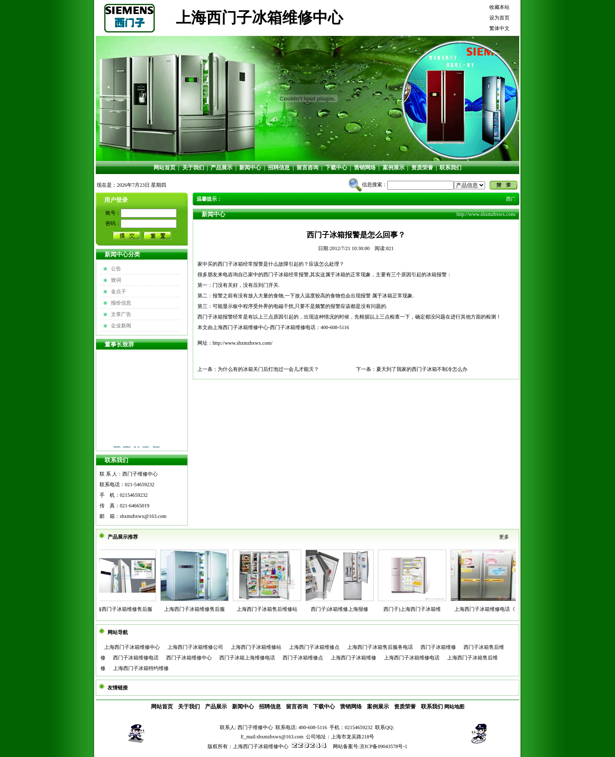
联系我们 (450, 167)
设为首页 (499, 18)
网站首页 (164, 167)
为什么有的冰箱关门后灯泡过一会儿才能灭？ (268, 369)
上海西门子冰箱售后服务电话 (380, 647)
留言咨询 (307, 167)
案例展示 (394, 167)
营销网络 (365, 167)
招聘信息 (279, 167)
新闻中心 (250, 167)
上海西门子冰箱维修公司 (195, 647)
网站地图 (454, 707)
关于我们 (193, 167)
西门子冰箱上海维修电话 (247, 658)
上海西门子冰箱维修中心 (132, 647)
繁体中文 (499, 28)
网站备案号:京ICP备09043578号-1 (370, 746)
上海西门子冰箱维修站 (256, 647)
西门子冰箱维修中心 (189, 658)
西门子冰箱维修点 (303, 658)
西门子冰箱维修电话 (136, 658)
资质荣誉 (422, 167)
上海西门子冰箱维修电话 (412, 658)
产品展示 (221, 167)
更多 (504, 537)
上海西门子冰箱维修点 (314, 647)
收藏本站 (499, 7)
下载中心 (336, 167)
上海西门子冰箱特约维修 (141, 668)
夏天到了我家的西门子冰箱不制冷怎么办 (421, 369)
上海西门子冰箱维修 (353, 658)
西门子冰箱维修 (438, 647)
